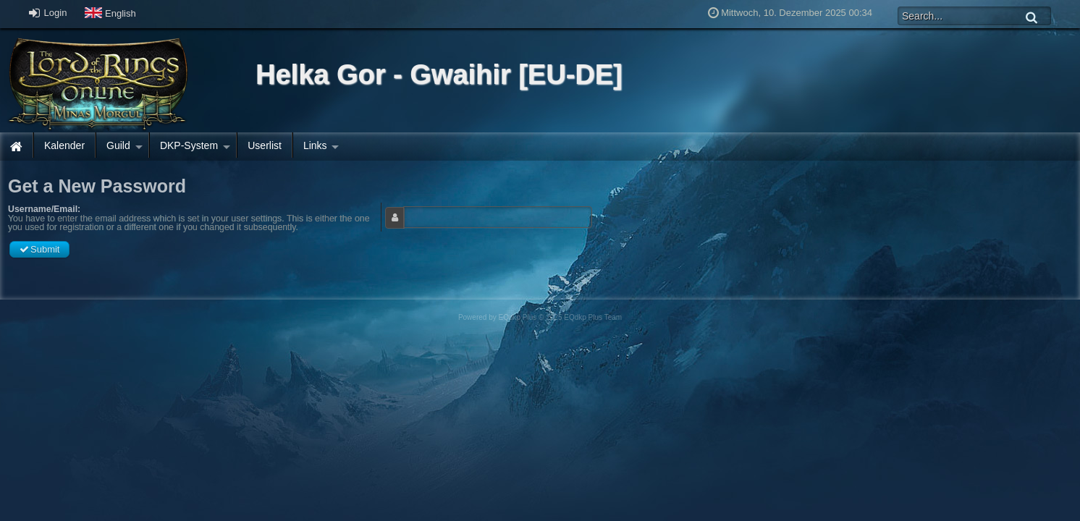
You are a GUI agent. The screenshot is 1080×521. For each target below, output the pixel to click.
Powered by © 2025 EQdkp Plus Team (540, 317)
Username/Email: (44, 209)
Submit (39, 249)
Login (48, 12)
